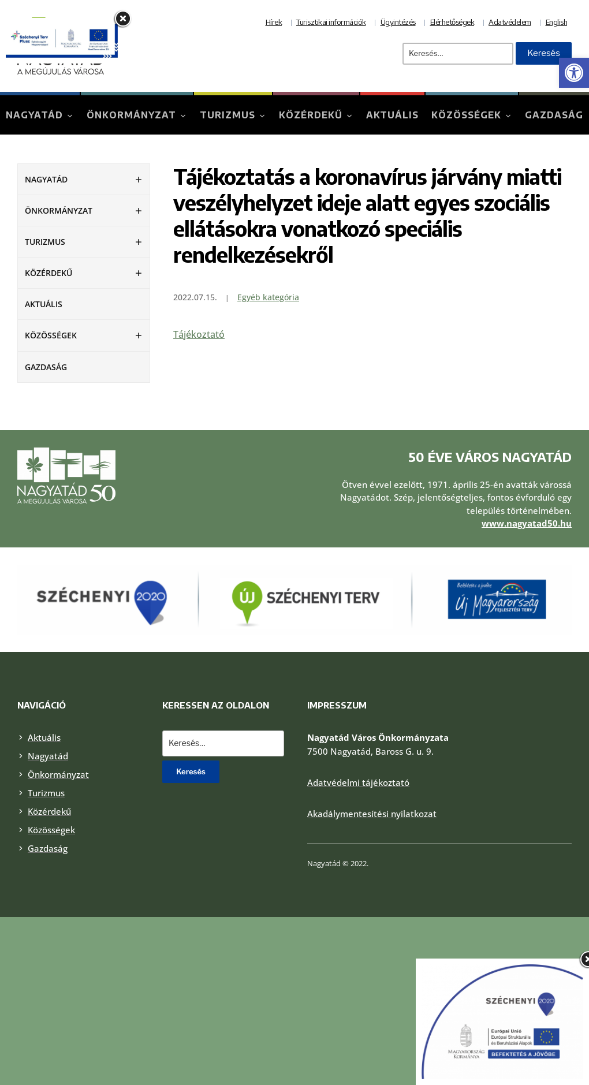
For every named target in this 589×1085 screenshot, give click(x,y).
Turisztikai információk (331, 22)
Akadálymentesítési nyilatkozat (372, 813)
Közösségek (466, 115)
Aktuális (392, 115)
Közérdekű (310, 115)
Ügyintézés (398, 22)
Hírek (274, 22)
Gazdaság (554, 115)
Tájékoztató (199, 334)
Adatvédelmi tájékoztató (358, 782)
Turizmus (227, 115)
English (557, 22)
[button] (574, 73)
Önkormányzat (131, 115)
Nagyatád (34, 115)
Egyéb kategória (268, 297)
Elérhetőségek (452, 22)
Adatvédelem (510, 22)
